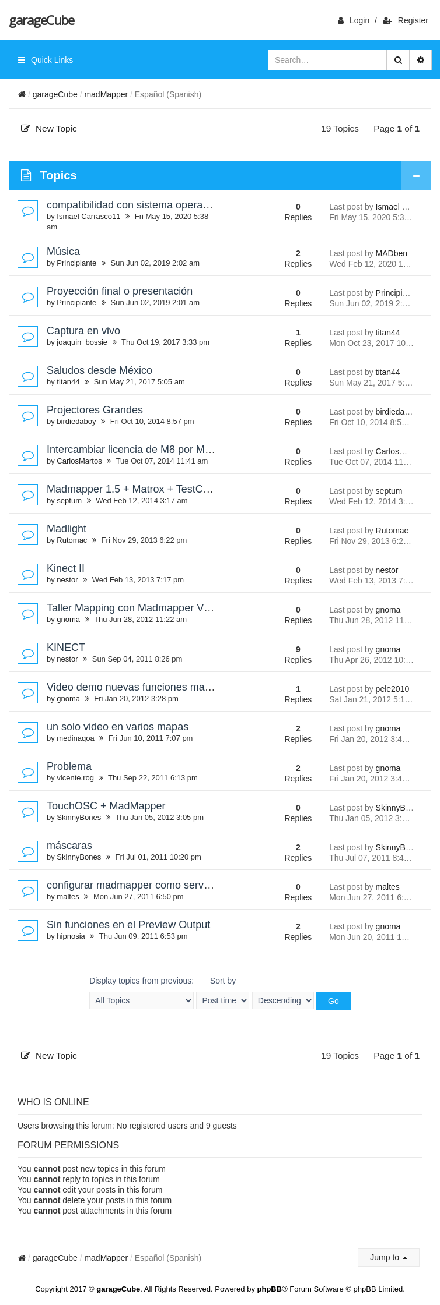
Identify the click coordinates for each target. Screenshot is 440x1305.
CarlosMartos (79, 461)
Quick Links (45, 60)
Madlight (66, 529)
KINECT (66, 647)
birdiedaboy (76, 421)
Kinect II (66, 568)
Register (405, 20)
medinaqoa (75, 738)
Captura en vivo (83, 331)
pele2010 (393, 689)
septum (69, 500)
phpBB (269, 1289)
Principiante (76, 263)
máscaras (69, 845)
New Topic (49, 128)
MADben (391, 253)
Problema (69, 766)
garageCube (41, 19)
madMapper (106, 94)
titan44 (388, 332)
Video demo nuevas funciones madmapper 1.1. (157, 687)
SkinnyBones (79, 817)
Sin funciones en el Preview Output (128, 925)
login (353, 20)
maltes (68, 896)
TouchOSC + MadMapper (106, 806)
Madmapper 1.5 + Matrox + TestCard (132, 489)
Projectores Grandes (95, 410)
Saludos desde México (99, 370)
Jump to (388, 1257)
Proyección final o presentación (120, 291)
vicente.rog (75, 777)
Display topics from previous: (141, 992)
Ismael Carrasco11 (88, 216)
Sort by (222, 992)
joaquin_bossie (82, 342)
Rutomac (72, 540)
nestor (67, 579)
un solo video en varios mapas (117, 727)
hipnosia (71, 936)
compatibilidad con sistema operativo (133, 205)
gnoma (68, 619)
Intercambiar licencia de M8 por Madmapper (149, 449)
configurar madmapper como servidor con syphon (162, 885)
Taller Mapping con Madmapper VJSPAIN (143, 608)
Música (63, 251)
